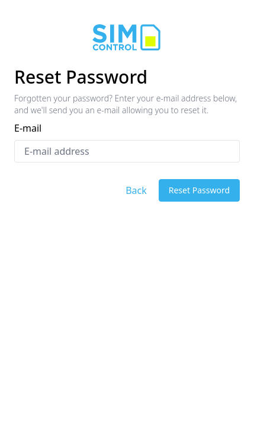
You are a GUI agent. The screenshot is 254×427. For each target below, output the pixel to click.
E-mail (27, 128)
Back (136, 190)
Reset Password (199, 190)
